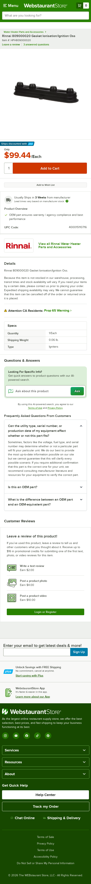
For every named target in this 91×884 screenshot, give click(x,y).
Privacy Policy (55, 408)
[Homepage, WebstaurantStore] (45, 5)
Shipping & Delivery (61, 818)
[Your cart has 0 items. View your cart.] (82, 5)
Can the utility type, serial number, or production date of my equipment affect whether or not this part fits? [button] (37, 431)
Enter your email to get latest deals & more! (42, 645)
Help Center (45, 795)
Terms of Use (35, 408)
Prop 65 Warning (56, 310)
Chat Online (23, 818)
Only (7, 149)
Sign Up (79, 652)
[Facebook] (26, 735)
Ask (77, 391)
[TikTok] (37, 735)
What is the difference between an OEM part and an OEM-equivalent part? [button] (40, 502)
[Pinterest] (48, 735)
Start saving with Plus (29, 675)
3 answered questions (36, 44)
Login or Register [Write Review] (45, 612)
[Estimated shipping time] (67, 201)
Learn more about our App (33, 696)
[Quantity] (8, 168)
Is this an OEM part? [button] (22, 487)
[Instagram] (5, 735)
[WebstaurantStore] (45, 711)
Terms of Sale (45, 837)
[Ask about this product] (45, 391)
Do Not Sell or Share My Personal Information (45, 863)
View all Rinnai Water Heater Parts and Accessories (59, 245)
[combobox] (45, 15)
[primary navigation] (11, 5)
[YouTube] (16, 735)
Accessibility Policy (46, 856)
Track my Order (46, 806)
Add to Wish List (46, 185)
